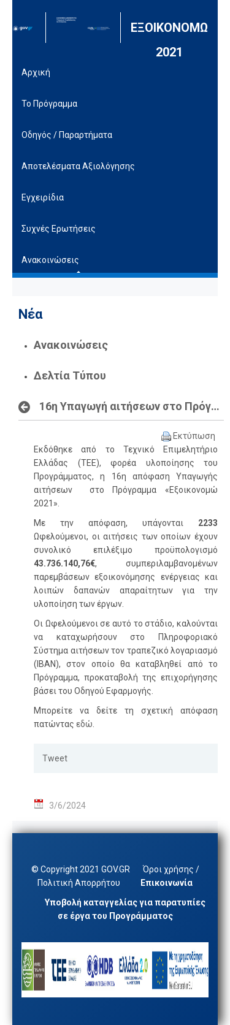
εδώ (84, 724)
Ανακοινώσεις (71, 344)
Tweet (54, 758)
